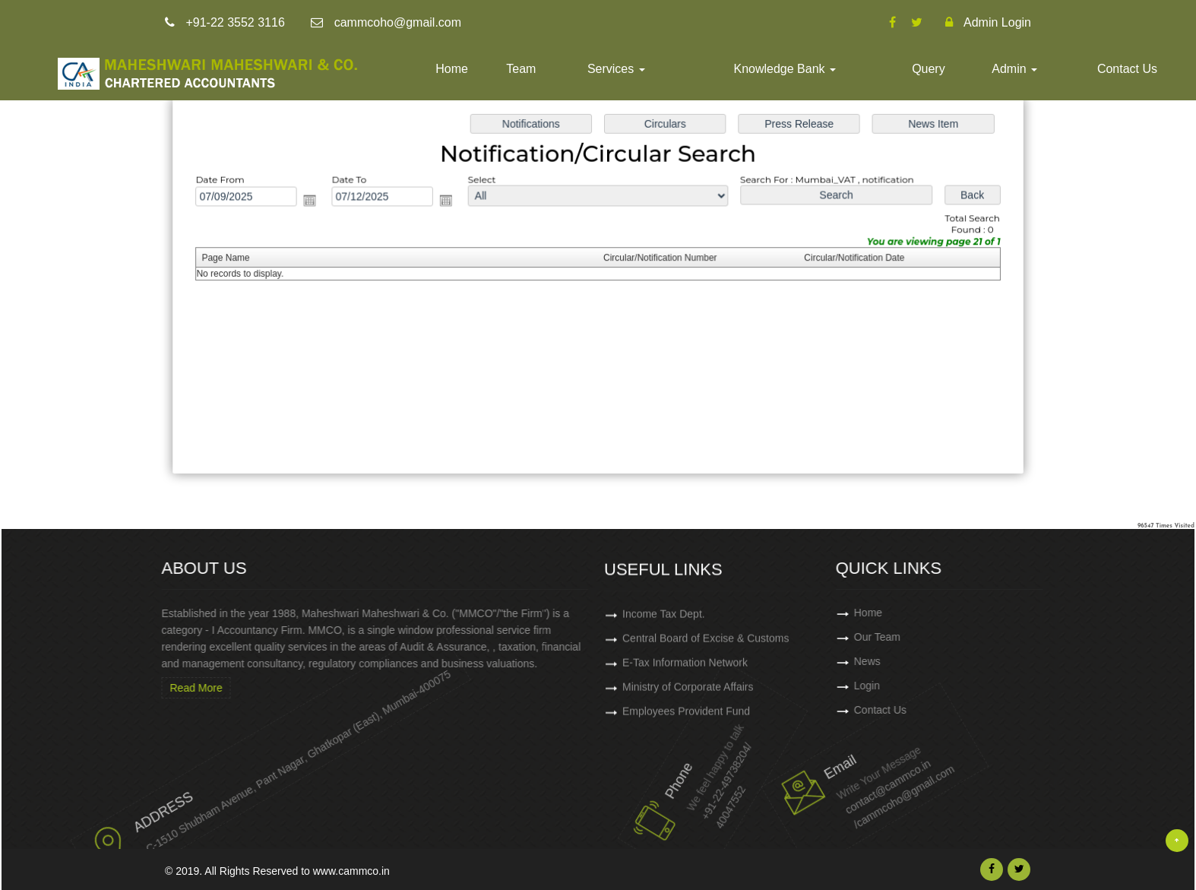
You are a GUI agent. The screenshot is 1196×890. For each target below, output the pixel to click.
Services (616, 68)
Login (924, 685)
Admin (1014, 68)
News (924, 661)
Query (928, 68)
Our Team (934, 637)
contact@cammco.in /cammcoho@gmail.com (853, 778)
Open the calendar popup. (316, 202)
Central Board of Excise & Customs (705, 644)
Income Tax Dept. (663, 620)
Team (521, 68)
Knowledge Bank (784, 68)
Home (451, 68)
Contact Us (1127, 68)
